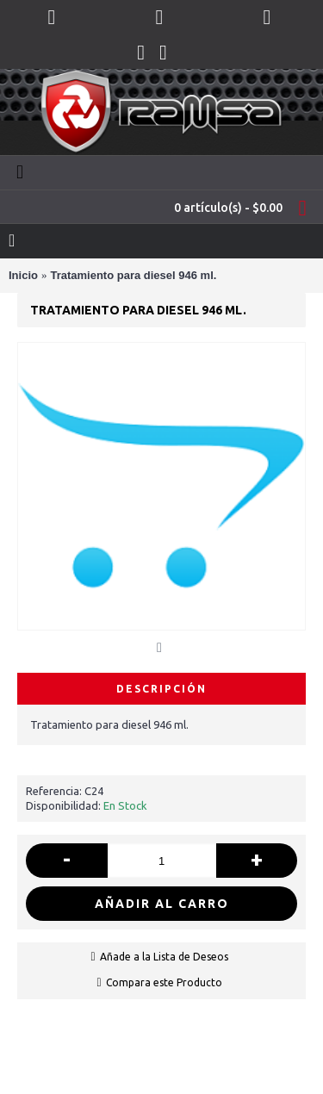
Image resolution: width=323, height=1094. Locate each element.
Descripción (161, 688)
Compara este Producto (164, 982)
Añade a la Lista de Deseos (164, 956)
